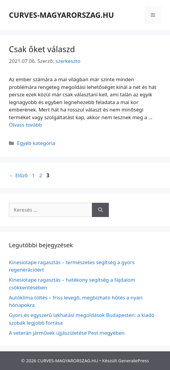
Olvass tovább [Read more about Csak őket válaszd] (25, 124)
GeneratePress (133, 360)
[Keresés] (100, 210)
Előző (18, 175)
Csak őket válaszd (42, 49)
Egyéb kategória (36, 143)
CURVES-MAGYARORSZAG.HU (61, 15)
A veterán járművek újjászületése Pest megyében (67, 332)
